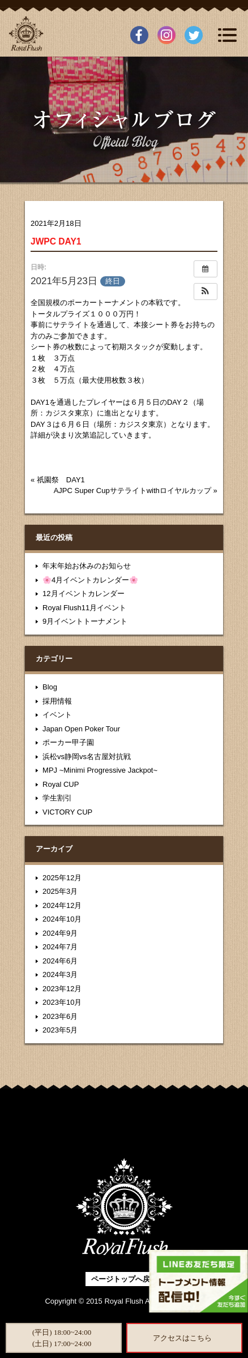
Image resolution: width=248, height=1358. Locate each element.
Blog (49, 687)
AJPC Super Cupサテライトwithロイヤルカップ (132, 490)
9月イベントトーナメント (84, 621)
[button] (205, 291)
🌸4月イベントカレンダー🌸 (90, 580)
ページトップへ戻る (124, 1279)
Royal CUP (60, 784)
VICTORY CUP (67, 812)
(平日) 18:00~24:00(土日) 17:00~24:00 (61, 1338)
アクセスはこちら (182, 1338)
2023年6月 (60, 1016)
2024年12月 (62, 905)
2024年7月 (60, 947)
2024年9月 (60, 933)
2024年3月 (60, 974)
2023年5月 (60, 1030)
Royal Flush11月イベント (84, 607)
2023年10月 (62, 1002)
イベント (57, 714)
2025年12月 (62, 877)
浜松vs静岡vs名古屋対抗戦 (86, 756)
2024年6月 (60, 961)
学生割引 (57, 798)
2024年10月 (62, 919)
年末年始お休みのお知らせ (86, 566)
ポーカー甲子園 (68, 742)
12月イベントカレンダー (83, 593)
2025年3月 (60, 891)
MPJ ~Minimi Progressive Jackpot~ (99, 770)
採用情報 (57, 701)
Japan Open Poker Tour (81, 729)
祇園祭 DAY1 (61, 479)
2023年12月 (62, 988)
